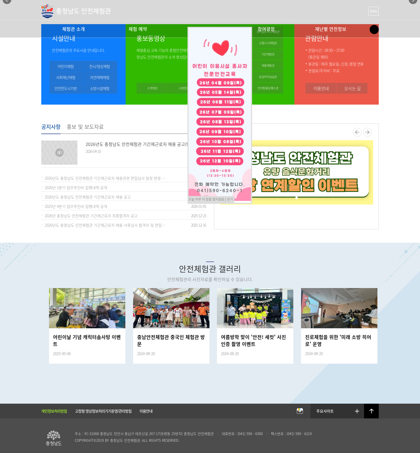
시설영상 (183, 88)
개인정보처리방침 (54, 411)
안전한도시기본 (65, 88)
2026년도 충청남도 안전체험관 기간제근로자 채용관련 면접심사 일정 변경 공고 (107, 178)
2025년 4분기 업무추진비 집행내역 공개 (76, 206)
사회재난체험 (65, 77)
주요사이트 (325, 411)
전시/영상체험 (99, 66)
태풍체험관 (268, 65)
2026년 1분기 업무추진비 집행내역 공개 (76, 187)
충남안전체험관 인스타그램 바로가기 (300, 411)
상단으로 (371, 411)
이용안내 (321, 88)
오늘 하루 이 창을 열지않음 (206, 199)
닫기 (230, 199)
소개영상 (152, 88)
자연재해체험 (99, 77)
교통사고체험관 (268, 43)
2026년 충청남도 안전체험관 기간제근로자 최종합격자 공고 (91, 215)
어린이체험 (66, 66)
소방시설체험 (99, 88)
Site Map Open (374, 29)
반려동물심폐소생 (268, 88)
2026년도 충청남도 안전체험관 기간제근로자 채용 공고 (88, 197)
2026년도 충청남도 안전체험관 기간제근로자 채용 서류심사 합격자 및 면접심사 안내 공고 (109, 225)
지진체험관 (268, 54)
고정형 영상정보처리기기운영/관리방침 (103, 411)
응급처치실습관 (268, 77)
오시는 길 (352, 88)
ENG (373, 11)
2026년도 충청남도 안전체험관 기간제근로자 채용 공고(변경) (141, 144)
